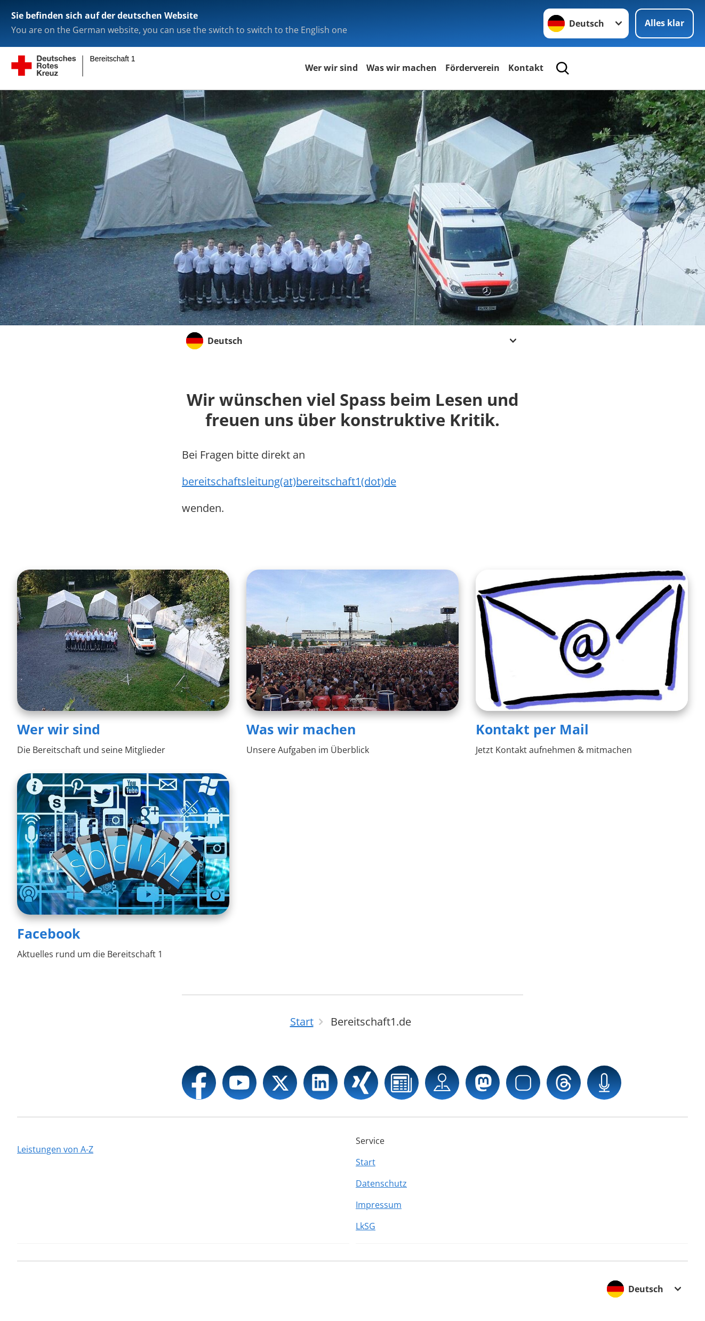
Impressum (379, 1205)
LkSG (365, 1226)
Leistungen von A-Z (55, 1149)
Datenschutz (381, 1183)
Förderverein (472, 68)
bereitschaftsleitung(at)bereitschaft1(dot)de (289, 481)
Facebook (49, 933)
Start (365, 1162)
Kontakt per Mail (532, 729)
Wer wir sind (331, 68)
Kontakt (525, 68)
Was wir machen (401, 68)
